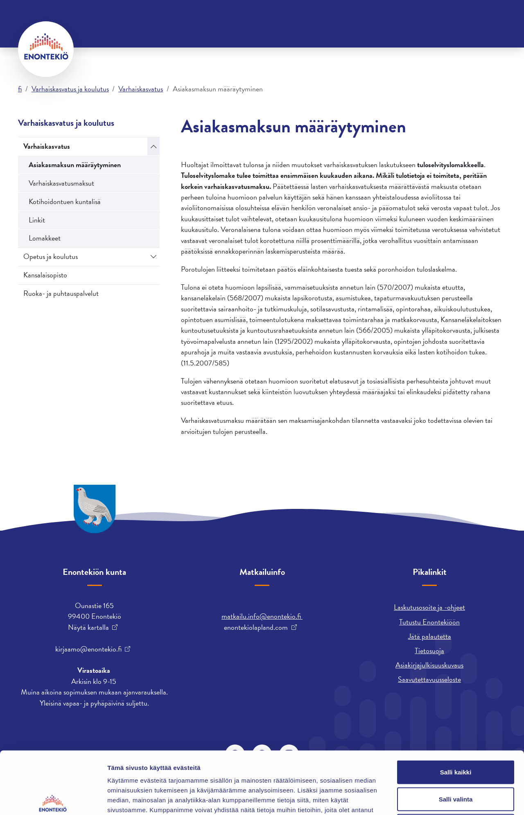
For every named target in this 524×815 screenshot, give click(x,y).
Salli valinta (456, 734)
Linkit (37, 219)
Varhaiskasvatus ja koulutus (409, 48)
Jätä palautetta (429, 636)
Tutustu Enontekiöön (429, 621)
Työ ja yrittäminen (267, 48)
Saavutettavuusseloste (429, 679)
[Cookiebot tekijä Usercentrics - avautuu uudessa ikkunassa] (53, 799)
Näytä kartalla (88, 627)
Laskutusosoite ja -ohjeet (429, 607)
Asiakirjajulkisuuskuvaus (429, 664)
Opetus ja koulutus (50, 256)
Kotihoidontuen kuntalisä (65, 201)
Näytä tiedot (438, 798)
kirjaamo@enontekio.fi (88, 649)
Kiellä (455, 761)
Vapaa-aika (330, 48)
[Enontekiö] (46, 49)
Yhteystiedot (101, 18)
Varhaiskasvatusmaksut (61, 182)
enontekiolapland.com (256, 627)
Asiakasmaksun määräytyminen (75, 164)
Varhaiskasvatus (140, 88)
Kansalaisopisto (45, 274)
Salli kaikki (456, 707)
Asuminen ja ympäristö (93, 48)
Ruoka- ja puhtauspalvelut (61, 293)
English (305, 18)
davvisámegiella (350, 18)
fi (20, 88)
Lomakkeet (45, 237)
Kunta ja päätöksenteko (184, 48)
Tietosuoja (429, 650)
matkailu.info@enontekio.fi (262, 616)
